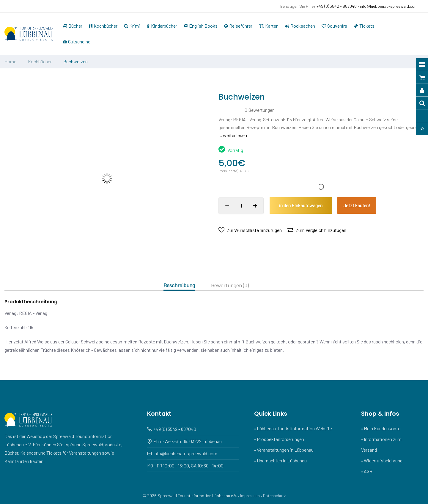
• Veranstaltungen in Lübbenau (284, 450)
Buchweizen (75, 61)
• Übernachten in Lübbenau (280, 460)
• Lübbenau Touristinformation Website (293, 428)
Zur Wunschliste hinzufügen (250, 230)
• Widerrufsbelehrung (381, 460)
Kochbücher (40, 61)
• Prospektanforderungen (279, 439)
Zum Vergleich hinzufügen (316, 230)
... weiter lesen (232, 135)
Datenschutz (274, 495)
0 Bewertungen (260, 110)
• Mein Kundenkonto (381, 428)
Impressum (250, 495)
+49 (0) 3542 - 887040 (337, 6)
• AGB (366, 471)
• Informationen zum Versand (381, 444)
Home (10, 61)
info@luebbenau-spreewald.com (389, 6)
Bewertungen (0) (230, 285)
